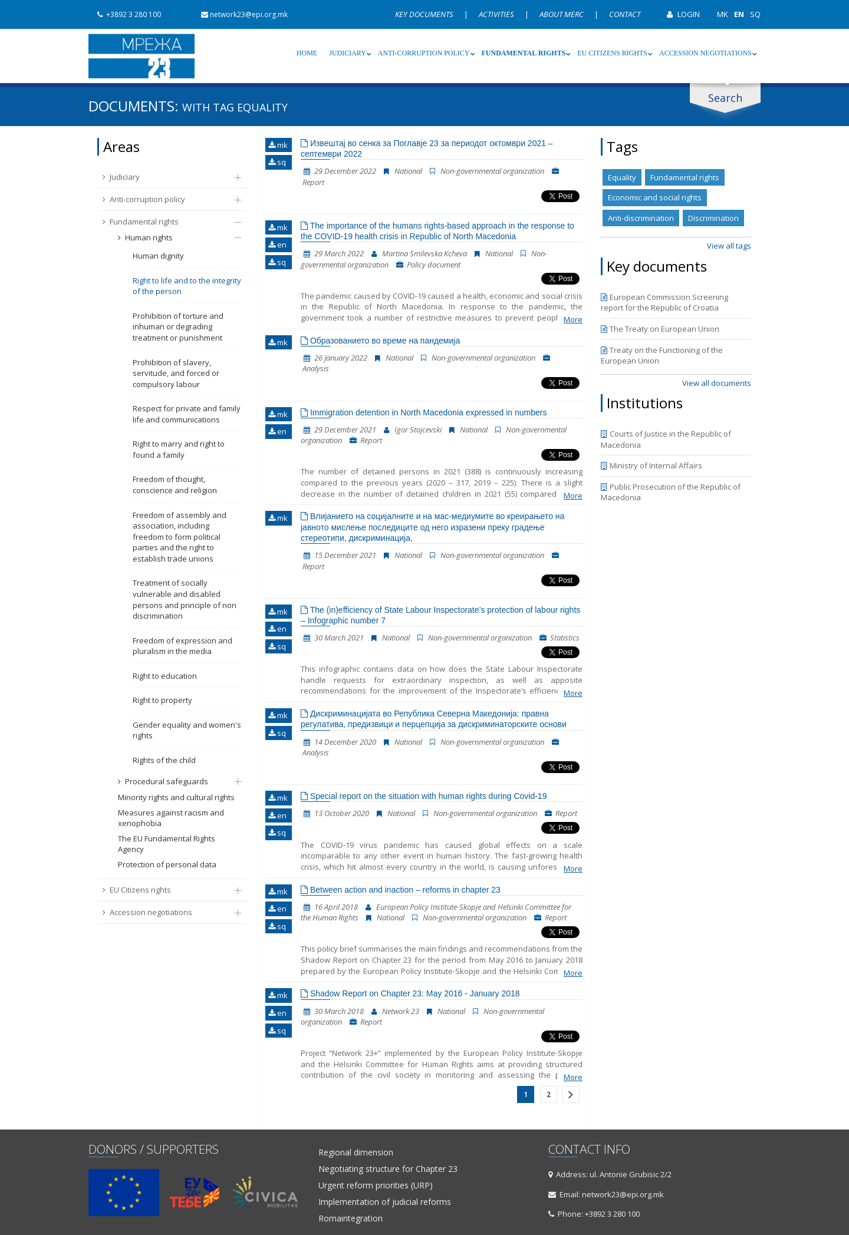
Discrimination (713, 218)
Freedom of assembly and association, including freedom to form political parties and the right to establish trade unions (179, 537)
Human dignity (158, 255)
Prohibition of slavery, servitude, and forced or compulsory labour (176, 373)
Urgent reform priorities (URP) (375, 1185)
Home (307, 53)
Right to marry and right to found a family (179, 449)
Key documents (425, 14)
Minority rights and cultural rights (176, 797)
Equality (622, 177)
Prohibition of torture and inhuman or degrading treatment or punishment (178, 327)
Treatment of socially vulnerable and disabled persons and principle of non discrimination (184, 599)
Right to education (165, 676)
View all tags (729, 245)
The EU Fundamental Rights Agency (166, 844)
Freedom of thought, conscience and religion (175, 485)
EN (739, 14)
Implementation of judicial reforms (384, 1202)
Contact (624, 14)
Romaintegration (350, 1218)
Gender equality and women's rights (187, 730)
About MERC (562, 14)
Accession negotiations (705, 53)
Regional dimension (355, 1152)
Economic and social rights (655, 197)
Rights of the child (164, 760)
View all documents (716, 383)
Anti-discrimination (641, 218)
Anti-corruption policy (424, 53)
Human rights (173, 237)
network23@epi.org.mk (240, 14)
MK (722, 14)
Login (679, 14)
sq (277, 162)
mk (278, 145)
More (573, 319)
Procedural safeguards (173, 781)
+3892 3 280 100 (124, 14)
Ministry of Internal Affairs (651, 465)
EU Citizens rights (612, 53)
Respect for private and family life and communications (187, 414)
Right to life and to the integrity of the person (187, 286)
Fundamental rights (524, 53)
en (277, 244)
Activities (497, 14)
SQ (755, 14)
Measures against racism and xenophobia (171, 818)
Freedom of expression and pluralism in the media (182, 646)
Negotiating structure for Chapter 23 (388, 1169)
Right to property (162, 700)
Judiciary (347, 53)
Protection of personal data (167, 864)
